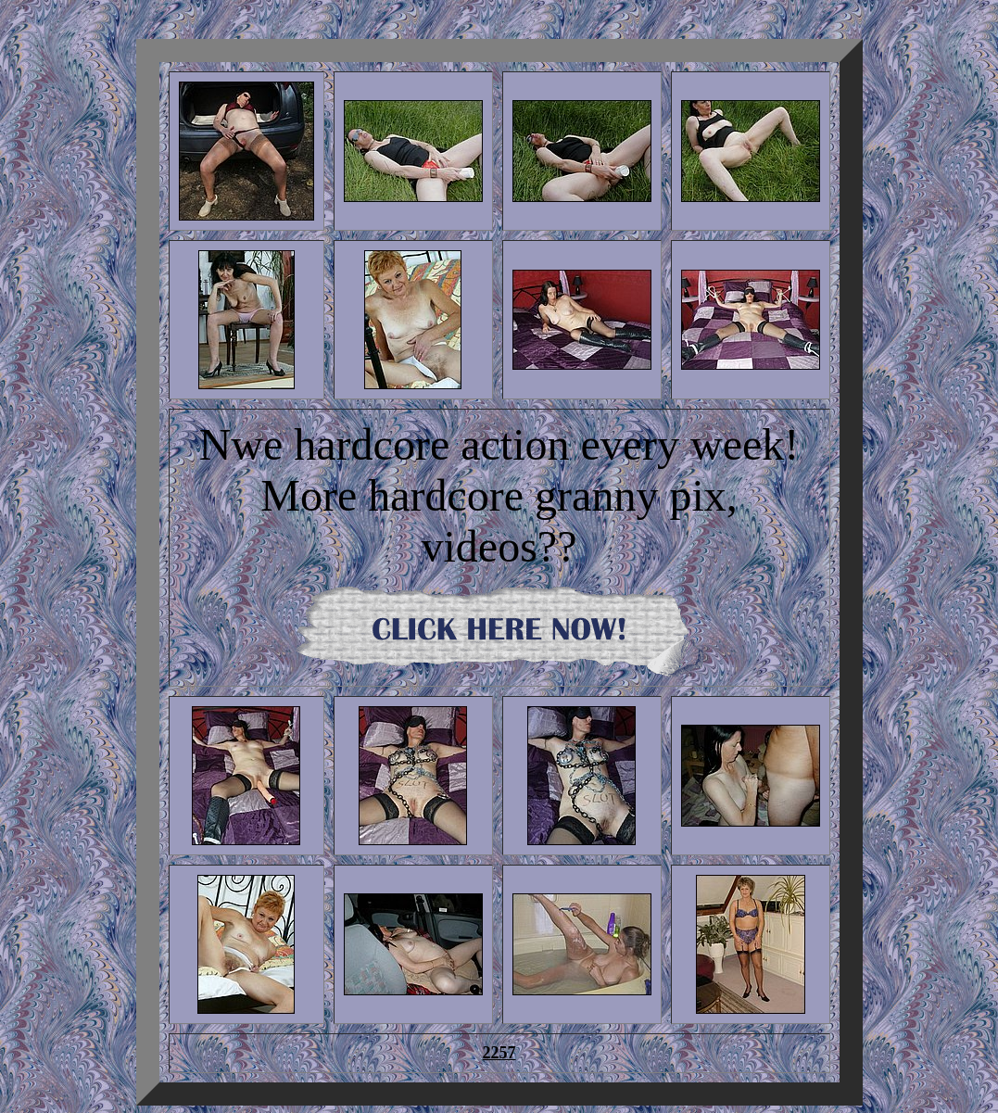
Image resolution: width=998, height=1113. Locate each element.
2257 (499, 1052)
